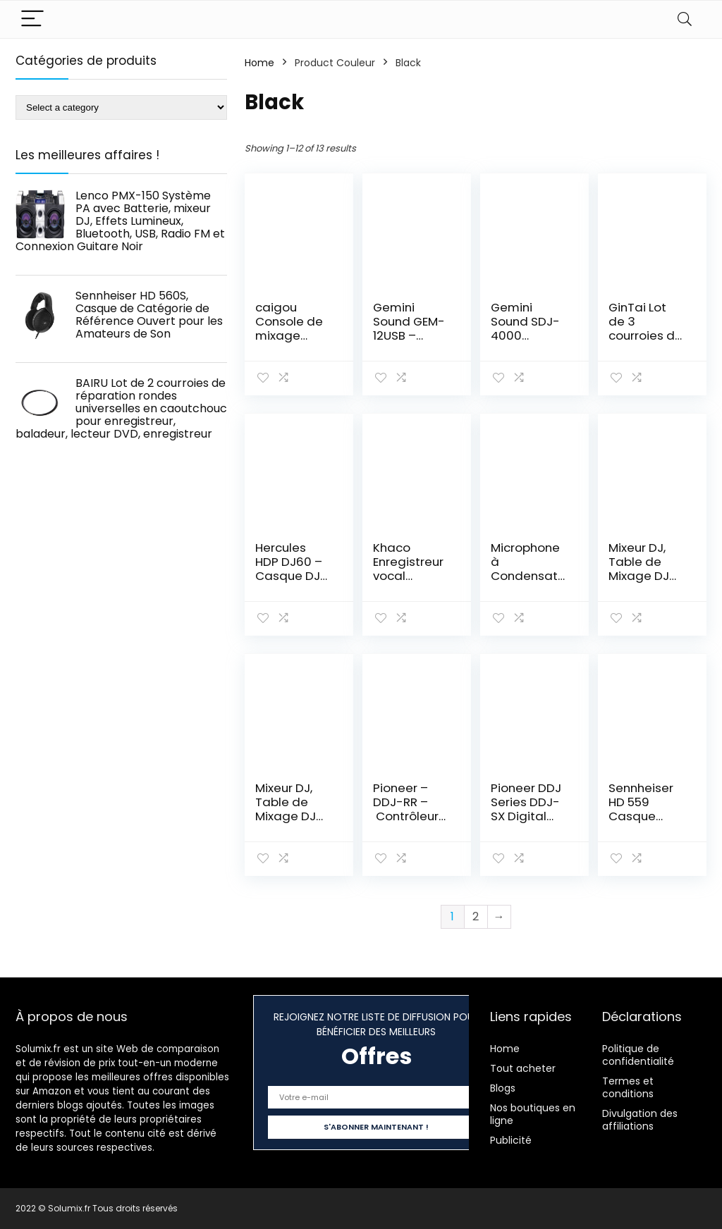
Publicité (511, 1140)
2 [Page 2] (475, 916)
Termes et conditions (628, 1087)
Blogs (502, 1088)
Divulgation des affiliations (640, 1119)
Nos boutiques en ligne (532, 1114)
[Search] (685, 19)
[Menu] (32, 19)
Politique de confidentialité (638, 1055)
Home (259, 63)
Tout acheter (523, 1068)
